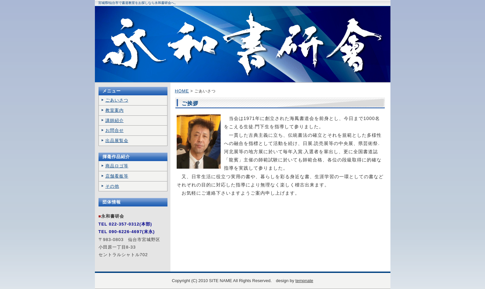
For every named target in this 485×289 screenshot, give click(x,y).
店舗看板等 (116, 176)
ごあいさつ (116, 100)
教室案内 (114, 110)
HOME (182, 90)
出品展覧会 (116, 140)
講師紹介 (114, 120)
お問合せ (114, 130)
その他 (112, 186)
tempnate (304, 280)
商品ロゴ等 (116, 165)
